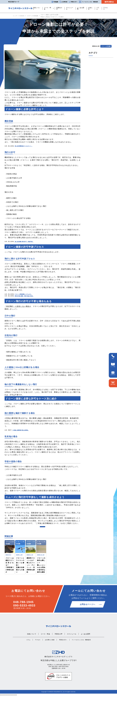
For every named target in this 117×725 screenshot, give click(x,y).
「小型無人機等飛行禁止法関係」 (20, 430)
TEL (112, 356)
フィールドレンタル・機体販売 (88, 2)
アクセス (105, 8)
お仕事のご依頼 (49, 668)
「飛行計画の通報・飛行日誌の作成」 (24, 296)
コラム (97, 8)
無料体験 (113, 383)
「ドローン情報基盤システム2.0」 (23, 294)
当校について (36, 8)
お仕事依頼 (63, 2)
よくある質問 (80, 8)
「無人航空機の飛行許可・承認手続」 (24, 241)
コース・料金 (47, 8)
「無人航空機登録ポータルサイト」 (23, 146)
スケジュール (69, 8)
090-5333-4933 (24, 634)
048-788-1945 (23, 630)
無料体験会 (109, 2)
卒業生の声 (59, 8)
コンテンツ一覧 (42, 535)
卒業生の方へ (73, 2)
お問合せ (113, 373)
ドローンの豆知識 (32, 15)
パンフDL (112, 365)
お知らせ (90, 8)
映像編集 (54, 2)
